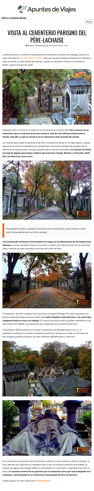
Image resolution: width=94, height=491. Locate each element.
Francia (60, 45)
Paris (66, 45)
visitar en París (43, 480)
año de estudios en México (31, 58)
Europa (54, 45)
